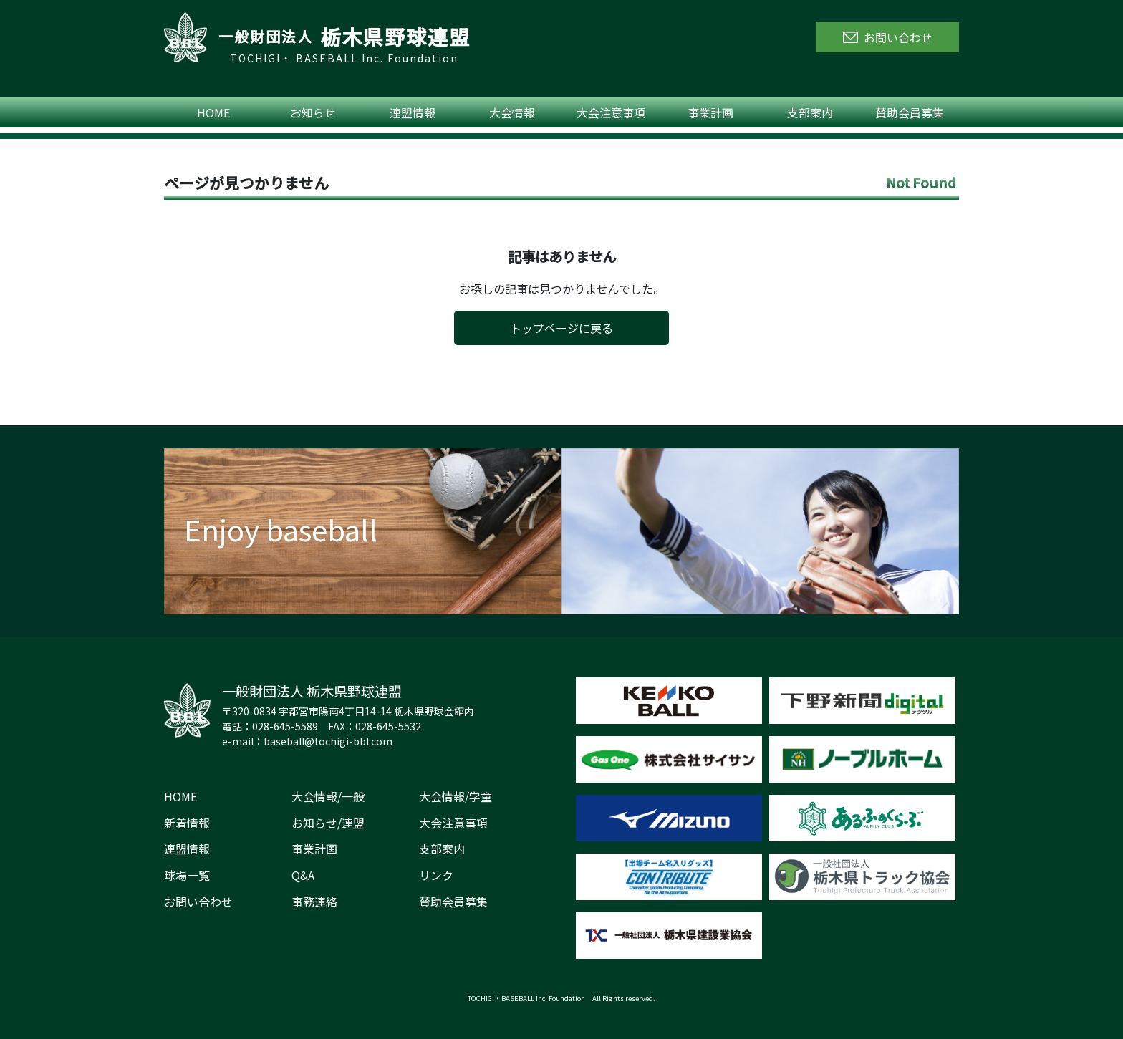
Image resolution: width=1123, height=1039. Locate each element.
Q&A (302, 875)
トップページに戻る (561, 328)
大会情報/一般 (328, 796)
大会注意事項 (611, 112)
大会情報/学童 (455, 796)
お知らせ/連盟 (328, 822)
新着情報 (187, 822)
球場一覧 (187, 875)
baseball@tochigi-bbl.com (328, 741)
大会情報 (512, 112)
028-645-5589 (285, 726)
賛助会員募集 (909, 112)
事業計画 (710, 112)
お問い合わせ (198, 901)
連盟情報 (412, 112)
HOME (213, 112)
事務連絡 (314, 901)
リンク (436, 875)
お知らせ (313, 112)
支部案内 (810, 112)
